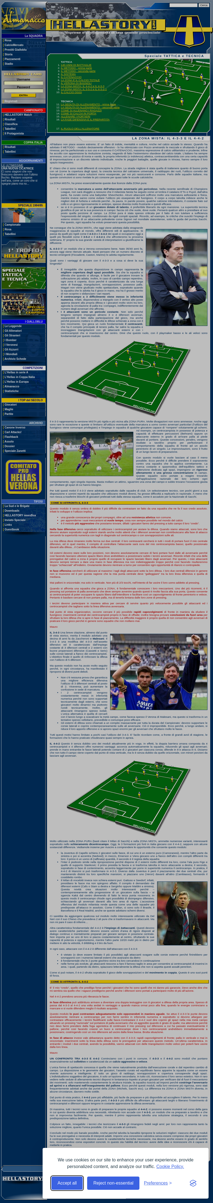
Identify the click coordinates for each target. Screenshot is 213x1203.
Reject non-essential (113, 1183)
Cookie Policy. (170, 1166)
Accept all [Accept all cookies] (67, 1183)
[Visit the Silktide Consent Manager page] (193, 1183)
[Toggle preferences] (158, 1183)
